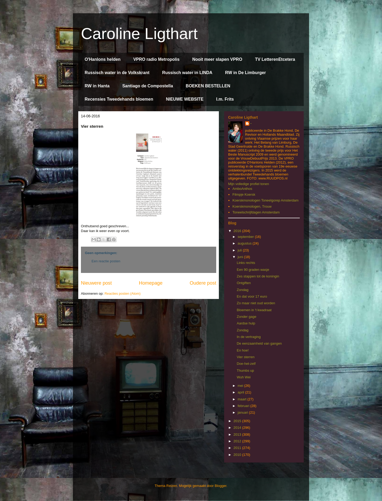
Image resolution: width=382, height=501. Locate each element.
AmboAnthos (242, 189)
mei (241, 386)
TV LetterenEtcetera (275, 59)
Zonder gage (246, 317)
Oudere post (203, 283)
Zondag (242, 290)
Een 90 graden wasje (253, 270)
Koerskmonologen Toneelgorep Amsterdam (265, 200)
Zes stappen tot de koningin (258, 276)
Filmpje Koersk (243, 194)
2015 (237, 421)
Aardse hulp (246, 323)
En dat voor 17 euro (252, 296)
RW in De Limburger (245, 72)
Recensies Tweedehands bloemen (119, 99)
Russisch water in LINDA (187, 72)
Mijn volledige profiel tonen (248, 184)
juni (241, 257)
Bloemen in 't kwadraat (254, 310)
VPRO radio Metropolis (156, 59)
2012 (237, 441)
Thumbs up (245, 370)
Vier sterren (245, 357)
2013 (237, 434)
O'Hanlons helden (102, 59)
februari (244, 406)
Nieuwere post (96, 283)
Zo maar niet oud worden (256, 303)
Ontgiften (244, 283)
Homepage (151, 283)
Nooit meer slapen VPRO (217, 59)
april (241, 392)
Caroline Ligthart (139, 33)
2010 (237, 455)
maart (243, 399)
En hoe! (243, 350)
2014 (237, 428)
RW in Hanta (97, 86)
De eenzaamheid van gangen (259, 343)
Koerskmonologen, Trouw (251, 206)
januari (243, 412)
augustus (245, 243)
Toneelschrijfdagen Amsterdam (256, 212)
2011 (237, 448)
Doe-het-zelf (246, 364)
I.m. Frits (225, 99)
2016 (237, 231)
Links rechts (246, 263)
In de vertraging (249, 337)
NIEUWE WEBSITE (184, 99)
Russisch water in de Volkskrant (117, 72)
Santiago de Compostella (147, 86)
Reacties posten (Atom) (123, 294)
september (246, 237)
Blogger (220, 486)
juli (240, 250)
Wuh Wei (243, 377)
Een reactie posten (106, 261)
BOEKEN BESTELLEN (208, 86)
